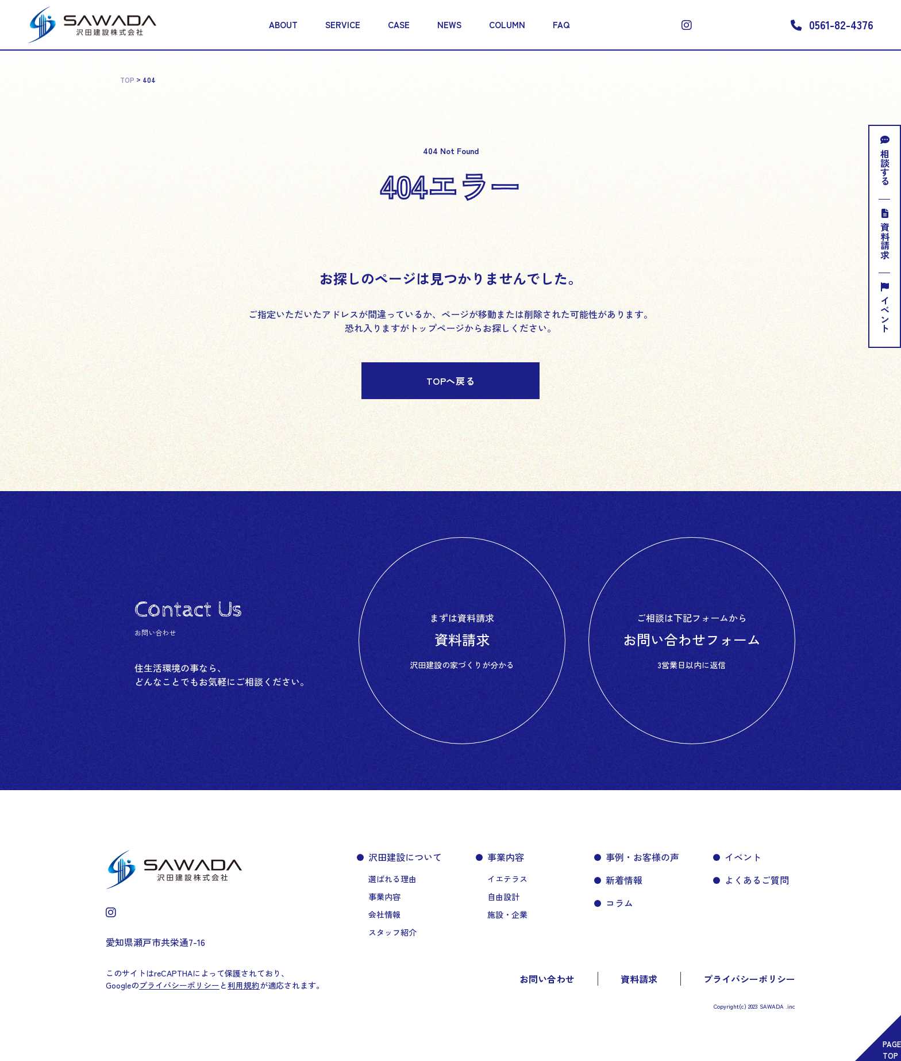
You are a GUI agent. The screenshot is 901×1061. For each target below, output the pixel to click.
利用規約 (244, 985)
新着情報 (624, 880)
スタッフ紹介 (392, 932)
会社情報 (384, 914)
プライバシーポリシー (749, 979)
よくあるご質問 (757, 880)
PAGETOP (892, 1050)
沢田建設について (405, 857)
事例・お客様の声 (642, 857)
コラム (619, 903)
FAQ (561, 24)
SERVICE (342, 24)
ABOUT (283, 24)
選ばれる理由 (392, 878)
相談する (885, 160)
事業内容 (384, 896)
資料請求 (885, 234)
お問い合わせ (547, 979)
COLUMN (507, 24)
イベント (885, 307)
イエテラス (507, 878)
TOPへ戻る (450, 381)
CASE (399, 24)
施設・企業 (507, 914)
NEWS (449, 24)
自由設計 (503, 896)
